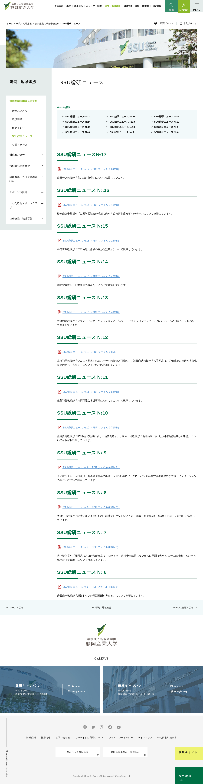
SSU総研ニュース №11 (77, 127)
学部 (68, 6)
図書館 (145, 6)
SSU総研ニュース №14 (77, 121)
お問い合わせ (63, 737)
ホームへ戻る (16, 607)
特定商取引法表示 (167, 737)
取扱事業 (17, 119)
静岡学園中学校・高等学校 (125, 752)
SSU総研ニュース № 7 (122, 132)
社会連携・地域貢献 (21, 218)
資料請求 (198, 768)
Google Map (78, 691)
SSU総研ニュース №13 (122, 121)
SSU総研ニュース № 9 (166, 127)
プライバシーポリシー (121, 737)
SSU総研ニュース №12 (166, 121)
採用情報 (45, 737)
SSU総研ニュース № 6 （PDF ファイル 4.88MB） (91, 587)
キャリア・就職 (94, 6)
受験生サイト (198, 736)
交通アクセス (19, 144)
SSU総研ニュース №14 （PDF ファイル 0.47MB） (91, 276)
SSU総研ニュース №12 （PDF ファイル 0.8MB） (90, 352)
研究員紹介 (18, 128)
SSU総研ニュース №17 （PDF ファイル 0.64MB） (91, 169)
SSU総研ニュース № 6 (166, 132)
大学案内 (58, 6)
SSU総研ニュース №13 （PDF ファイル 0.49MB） (91, 312)
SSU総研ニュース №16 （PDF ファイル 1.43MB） (91, 205)
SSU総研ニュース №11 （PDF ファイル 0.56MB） (91, 391)
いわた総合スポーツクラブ (23, 205)
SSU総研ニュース (22, 136)
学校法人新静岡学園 (77, 752)
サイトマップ (145, 737)
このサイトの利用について (89, 737)
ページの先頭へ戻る (183, 607)
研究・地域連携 (112, 6)
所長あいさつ (19, 110)
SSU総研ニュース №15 (166, 116)
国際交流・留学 (131, 6)
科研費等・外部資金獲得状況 (23, 179)
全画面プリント (166, 23)
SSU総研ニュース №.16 (123, 116)
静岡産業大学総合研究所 (47, 23)
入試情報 (156, 6)
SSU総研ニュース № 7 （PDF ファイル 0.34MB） (91, 547)
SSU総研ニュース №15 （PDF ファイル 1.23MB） (91, 240)
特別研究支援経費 (20, 165)
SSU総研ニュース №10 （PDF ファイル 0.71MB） (91, 427)
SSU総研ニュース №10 (122, 127)
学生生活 (78, 6)
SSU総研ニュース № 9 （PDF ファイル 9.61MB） (91, 467)
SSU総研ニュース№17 (77, 116)
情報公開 (31, 737)
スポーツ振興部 (18, 192)
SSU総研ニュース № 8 (77, 132)
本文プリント (190, 23)
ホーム (9, 23)
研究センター (17, 154)
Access (76, 686)
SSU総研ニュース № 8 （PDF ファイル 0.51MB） (91, 507)
